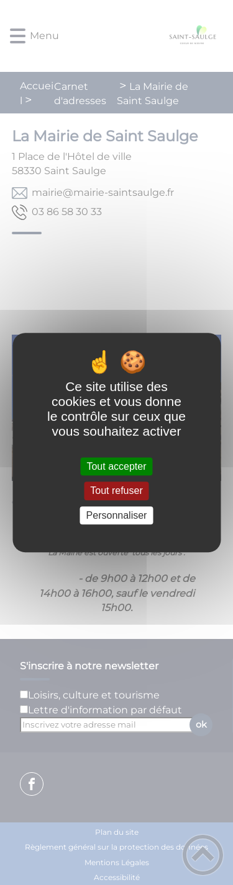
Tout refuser (116, 491)
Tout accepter (116, 466)
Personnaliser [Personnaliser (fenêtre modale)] (116, 515)
